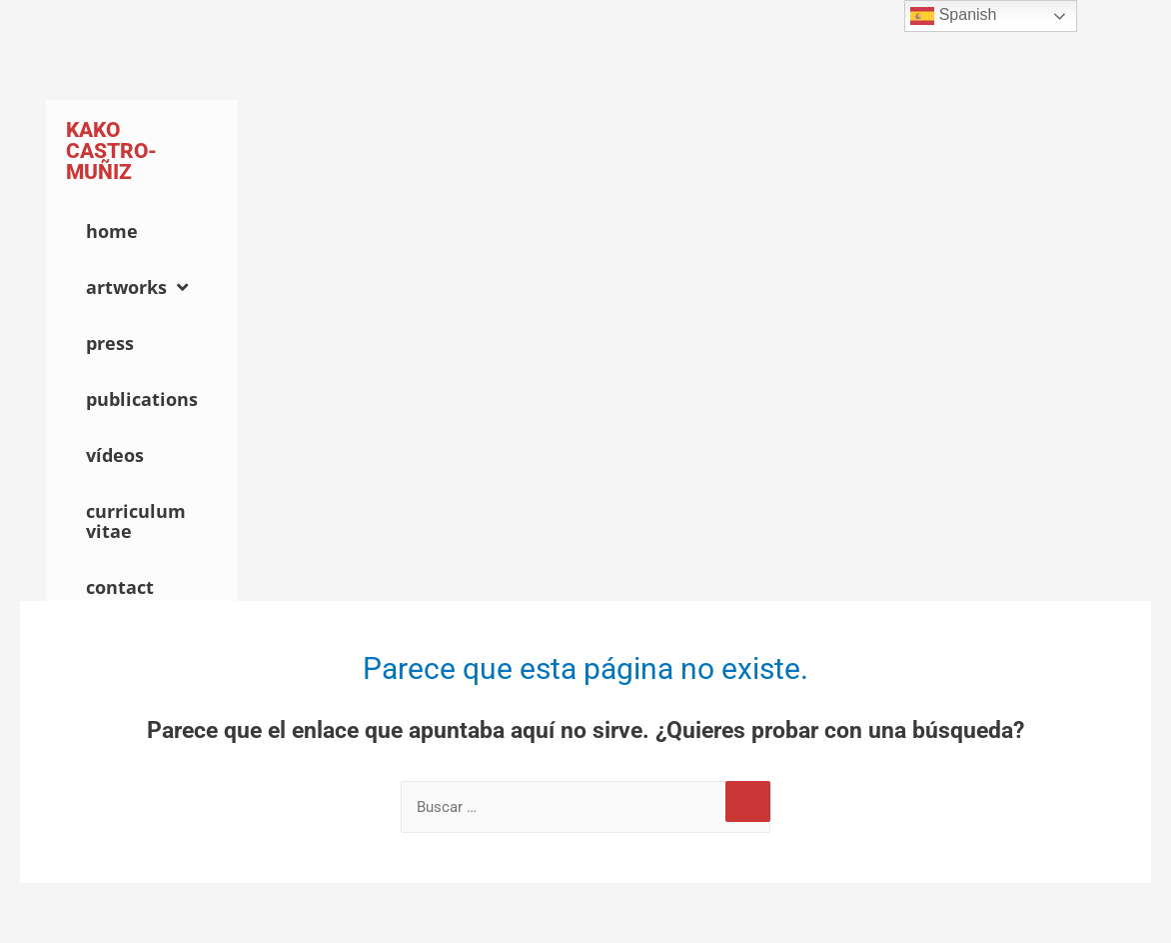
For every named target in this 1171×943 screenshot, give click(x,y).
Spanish (953, 16)
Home (112, 231)
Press (110, 343)
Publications (142, 399)
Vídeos (115, 455)
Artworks (137, 287)
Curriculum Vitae (136, 521)
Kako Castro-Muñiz (111, 151)
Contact (120, 587)
